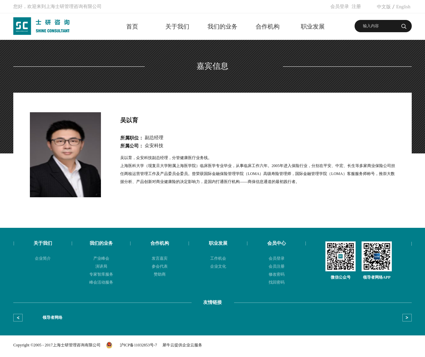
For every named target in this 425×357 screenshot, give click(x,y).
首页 (132, 26)
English (403, 6)
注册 (356, 6)
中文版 (384, 6)
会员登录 (339, 6)
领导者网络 (52, 317)
